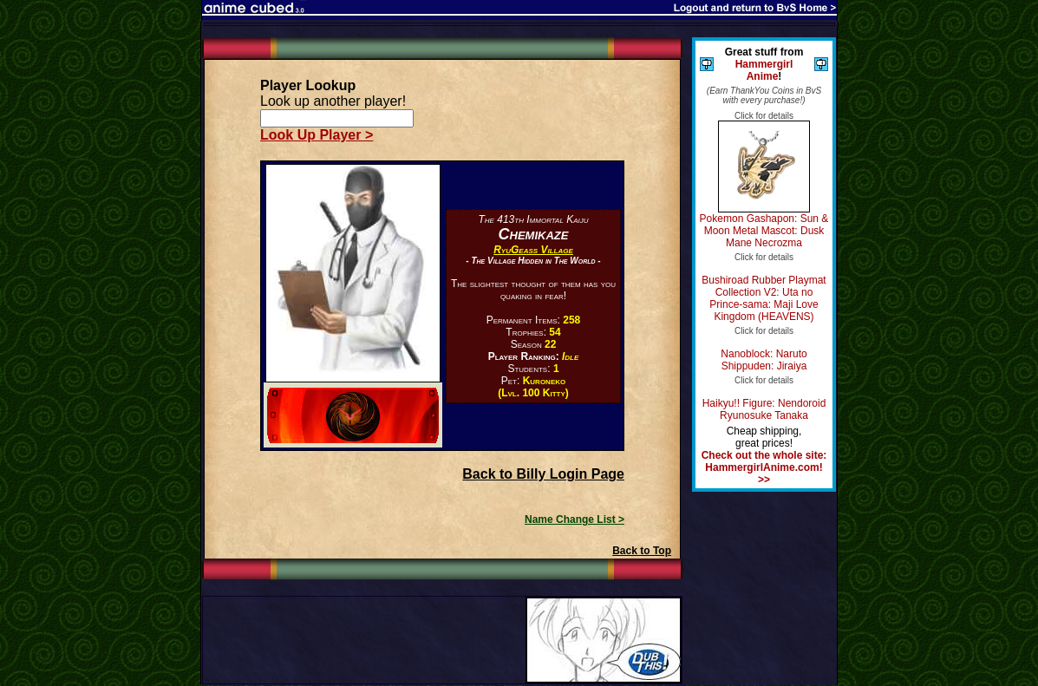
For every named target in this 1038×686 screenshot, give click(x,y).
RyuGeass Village (533, 250)
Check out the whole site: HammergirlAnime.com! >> (764, 467)
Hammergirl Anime (764, 70)
